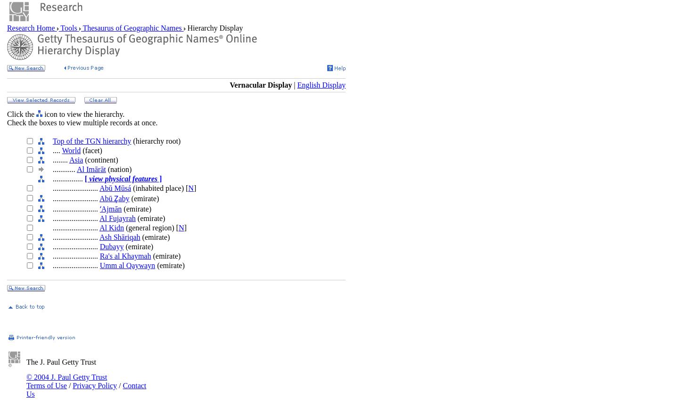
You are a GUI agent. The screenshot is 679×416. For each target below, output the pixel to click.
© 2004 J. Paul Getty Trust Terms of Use (66, 381)
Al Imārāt (91, 169)
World (71, 151)
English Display (321, 85)
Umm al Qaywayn (127, 265)
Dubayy (112, 247)
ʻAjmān (111, 209)
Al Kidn (111, 228)
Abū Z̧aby (114, 199)
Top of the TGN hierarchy (92, 141)
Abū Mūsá (115, 188)
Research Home (32, 28)
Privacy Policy (95, 386)
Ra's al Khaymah (125, 256)
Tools (69, 28)
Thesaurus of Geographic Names (132, 28)
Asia (76, 160)
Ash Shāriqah (120, 237)
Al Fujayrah (117, 218)
